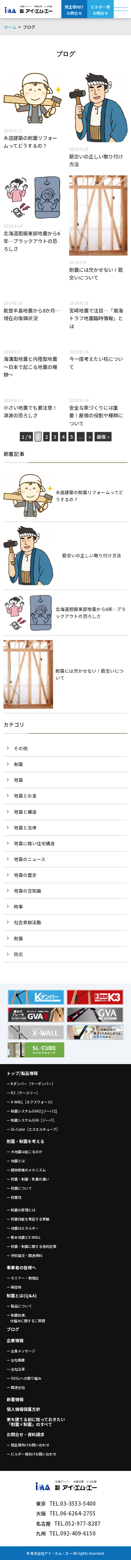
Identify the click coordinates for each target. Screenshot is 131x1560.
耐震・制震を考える (25, 1141)
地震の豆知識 (27, 890)
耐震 (18, 938)
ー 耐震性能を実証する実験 (28, 1219)
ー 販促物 (14, 1287)
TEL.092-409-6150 (66, 1533)
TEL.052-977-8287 (68, 1523)
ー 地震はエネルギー (23, 1228)
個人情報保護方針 (23, 1409)
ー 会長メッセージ (21, 1350)
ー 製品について (19, 1306)
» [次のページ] (89, 436)
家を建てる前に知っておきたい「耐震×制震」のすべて (36, 1421)
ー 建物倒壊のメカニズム (26, 1169)
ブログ (13, 1329)
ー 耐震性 (14, 1197)
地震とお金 (25, 795)
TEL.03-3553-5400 (66, 1503)
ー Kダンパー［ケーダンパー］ (31, 1083)
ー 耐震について (19, 1188)
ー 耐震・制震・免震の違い (28, 1179)
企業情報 (15, 1340)
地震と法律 (25, 827)
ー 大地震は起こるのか (24, 1151)
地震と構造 (25, 811)
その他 (21, 748)
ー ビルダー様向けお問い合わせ (31, 1454)
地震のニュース (29, 859)
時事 (18, 906)
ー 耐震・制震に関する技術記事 (31, 1246)
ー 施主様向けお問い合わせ (28, 1444)
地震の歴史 (25, 875)
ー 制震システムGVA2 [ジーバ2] (32, 1111)
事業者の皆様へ (21, 1267)
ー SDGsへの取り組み (24, 1378)
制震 (18, 764)
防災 (18, 954)
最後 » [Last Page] (103, 436)
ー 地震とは (16, 1160)
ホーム (10, 27)
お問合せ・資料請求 (25, 1434)
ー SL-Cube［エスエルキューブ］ (33, 1129)
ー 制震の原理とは (21, 1209)
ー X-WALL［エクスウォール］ (30, 1101)
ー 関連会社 (16, 1387)
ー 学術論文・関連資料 (24, 1255)
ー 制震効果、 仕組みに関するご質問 (26, 1317)
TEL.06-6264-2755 (66, 1513)
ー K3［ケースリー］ (23, 1092)
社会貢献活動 (27, 922)
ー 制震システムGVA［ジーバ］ (31, 1120)
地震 (18, 779)
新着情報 (15, 1399)
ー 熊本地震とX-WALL (24, 1237)
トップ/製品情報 (22, 1073)
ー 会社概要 (16, 1360)
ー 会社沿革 (16, 1369)
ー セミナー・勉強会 (23, 1277)
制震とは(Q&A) (22, 1295)
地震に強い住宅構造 (34, 843)
